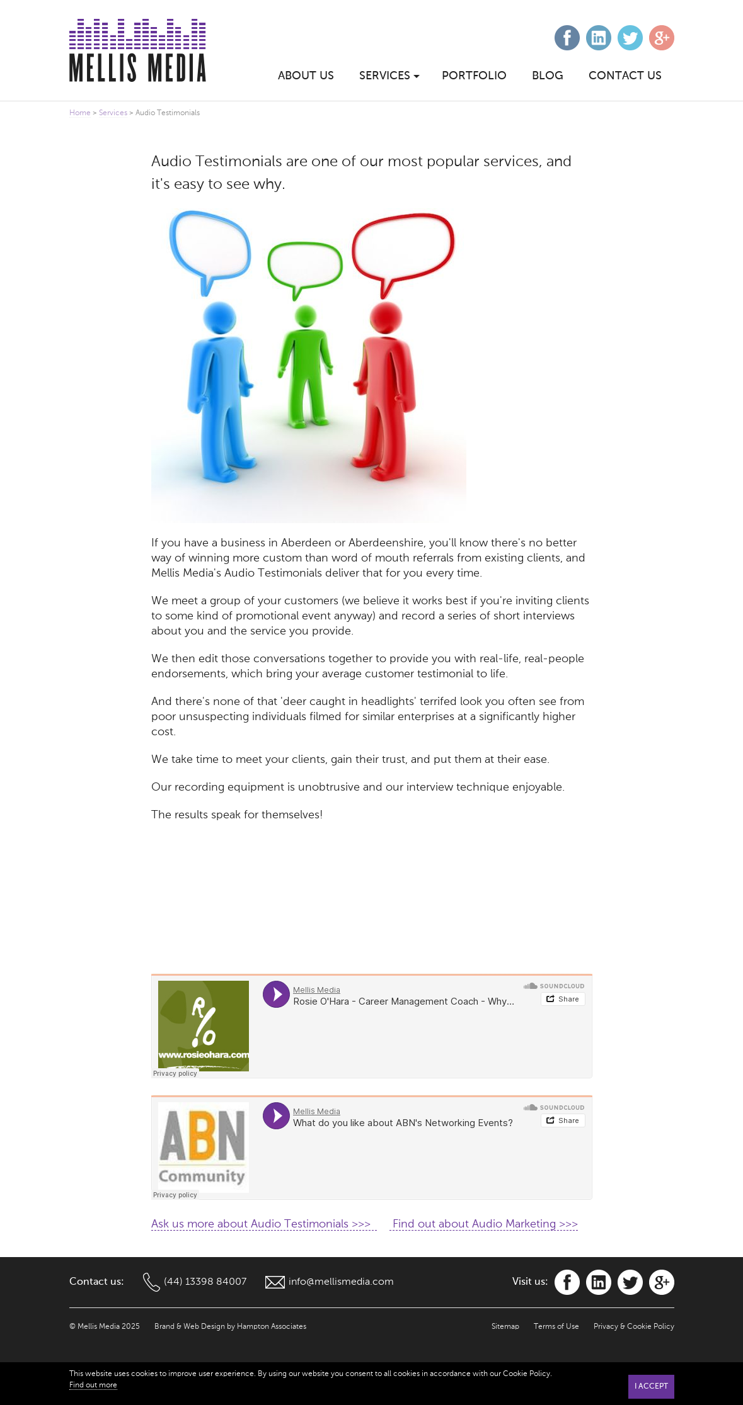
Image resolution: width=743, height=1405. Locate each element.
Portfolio (474, 76)
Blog (547, 76)
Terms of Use (556, 1327)
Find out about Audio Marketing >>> (483, 1224)
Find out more (93, 1385)
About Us (306, 76)
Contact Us (625, 76)
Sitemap (505, 1327)
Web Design (204, 1327)
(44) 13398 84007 (205, 1282)
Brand (164, 1327)
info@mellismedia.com (341, 1282)
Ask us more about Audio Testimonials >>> (264, 1224)
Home (80, 113)
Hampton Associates (271, 1327)
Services (113, 113)
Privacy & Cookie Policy (634, 1327)
